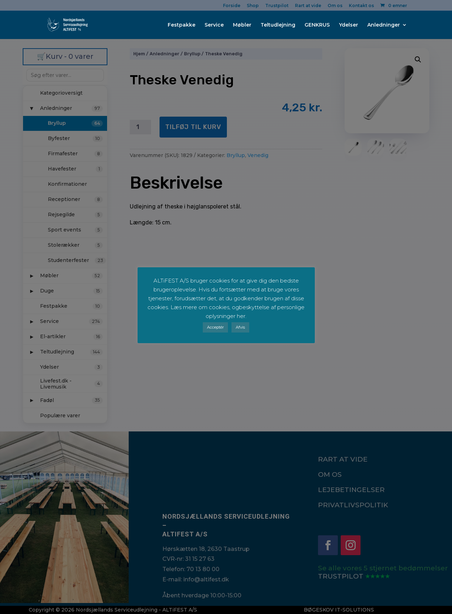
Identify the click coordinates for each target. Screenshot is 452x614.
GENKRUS (317, 25)
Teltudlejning (278, 25)
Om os (335, 6)
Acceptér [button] (215, 327)
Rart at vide (308, 6)
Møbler (242, 25)
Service (214, 25)
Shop (253, 6)
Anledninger (383, 25)
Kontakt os (361, 6)
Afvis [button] (240, 327)
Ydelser (348, 25)
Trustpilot (277, 6)
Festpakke (181, 25)
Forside (231, 6)
